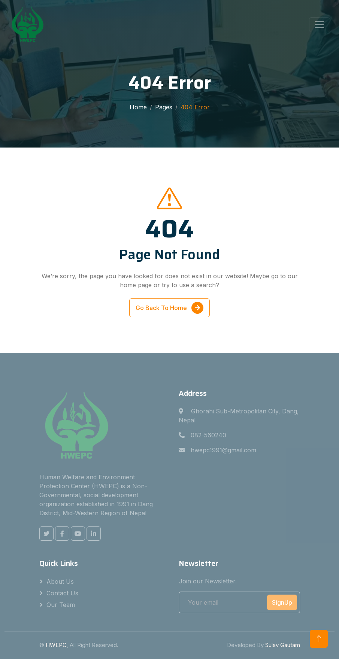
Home (138, 107)
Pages (163, 107)
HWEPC (56, 645)
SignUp (282, 602)
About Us (60, 581)
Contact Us (62, 593)
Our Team (60, 604)
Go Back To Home (169, 309)
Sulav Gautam (282, 645)
